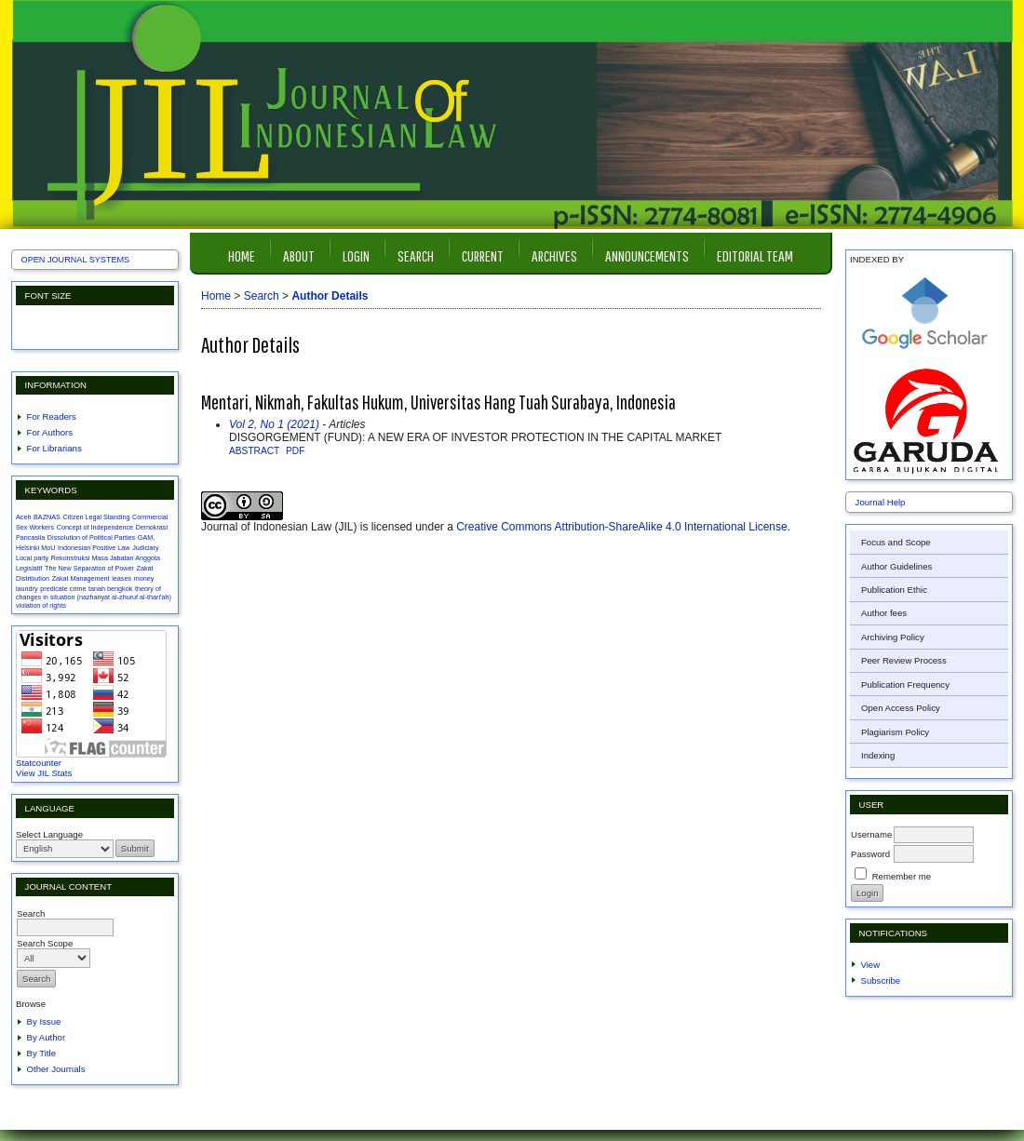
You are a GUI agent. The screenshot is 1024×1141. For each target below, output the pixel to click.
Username (871, 834)
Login (356, 255)
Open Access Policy (900, 708)
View (871, 965)
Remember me (901, 876)
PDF (295, 451)
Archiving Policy (892, 637)
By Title (41, 1053)
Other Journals (56, 1069)
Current (483, 255)
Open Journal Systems (75, 259)
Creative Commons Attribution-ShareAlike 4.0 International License (622, 526)
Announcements (647, 255)
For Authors (50, 432)
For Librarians (54, 448)
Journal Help (881, 502)
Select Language (49, 834)
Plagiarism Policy (895, 732)
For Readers (51, 416)
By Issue (44, 1021)
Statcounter (38, 763)
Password (870, 854)
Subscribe (881, 980)
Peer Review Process (904, 660)
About (299, 255)
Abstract (254, 451)
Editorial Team (755, 255)
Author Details (329, 295)
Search (415, 255)
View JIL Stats (44, 773)
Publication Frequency (905, 684)
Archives (554, 255)
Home (241, 255)
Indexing (878, 755)
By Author (46, 1037)
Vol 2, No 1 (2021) (274, 424)
